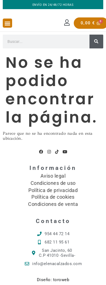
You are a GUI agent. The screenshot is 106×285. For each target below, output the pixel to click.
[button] (7, 23)
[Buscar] (96, 41)
